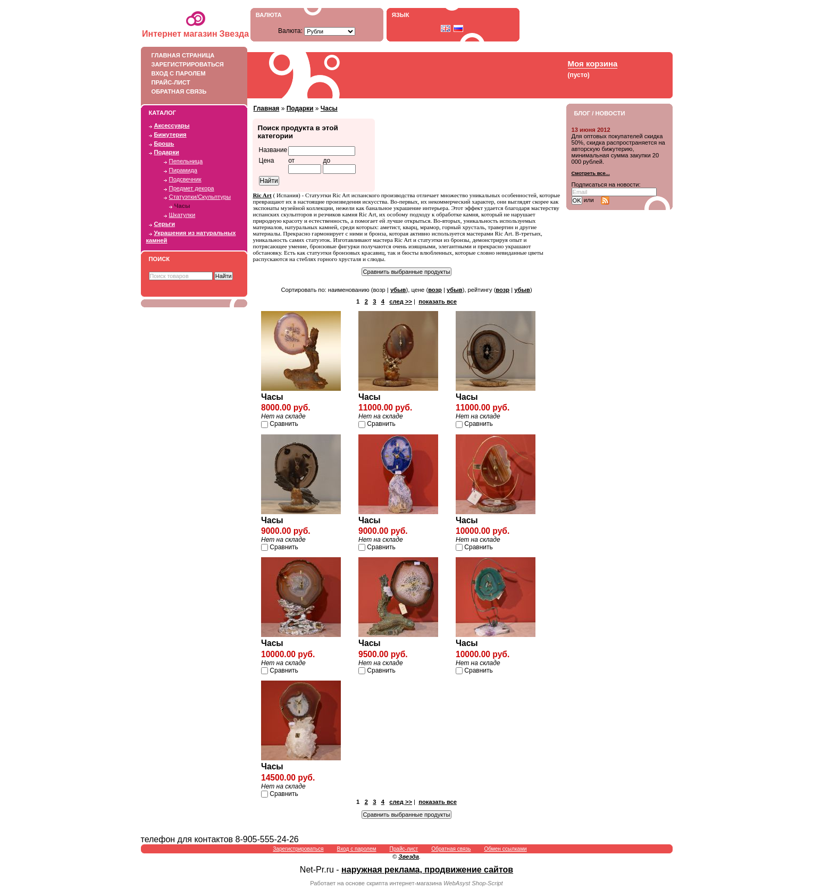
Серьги (164, 224)
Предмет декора (191, 188)
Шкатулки (182, 215)
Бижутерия (170, 134)
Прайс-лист (191, 82)
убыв (398, 290)
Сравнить (284, 423)
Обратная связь (191, 91)
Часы (182, 206)
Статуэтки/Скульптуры (200, 197)
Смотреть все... (591, 173)
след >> (400, 301)
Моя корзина (593, 63)
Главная (267, 108)
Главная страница (191, 55)
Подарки (166, 152)
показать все (437, 301)
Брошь (164, 143)
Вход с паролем (191, 73)
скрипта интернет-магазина (404, 883)
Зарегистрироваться (191, 64)
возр (435, 290)
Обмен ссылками (505, 849)
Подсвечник (185, 179)
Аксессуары (172, 125)
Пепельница (186, 161)
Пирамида (183, 170)
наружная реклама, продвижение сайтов (427, 869)
